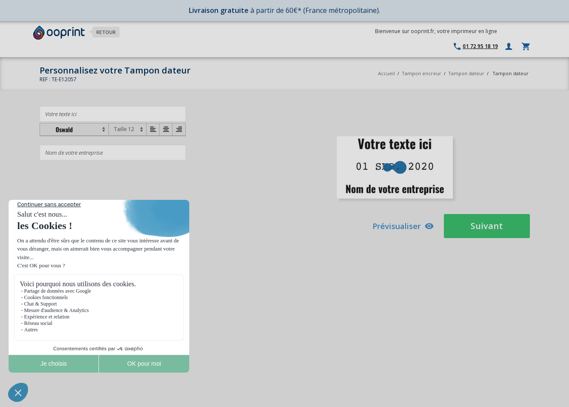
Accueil (386, 73)
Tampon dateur (466, 73)
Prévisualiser (403, 226)
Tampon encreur (422, 73)
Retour (106, 32)
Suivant (487, 226)
